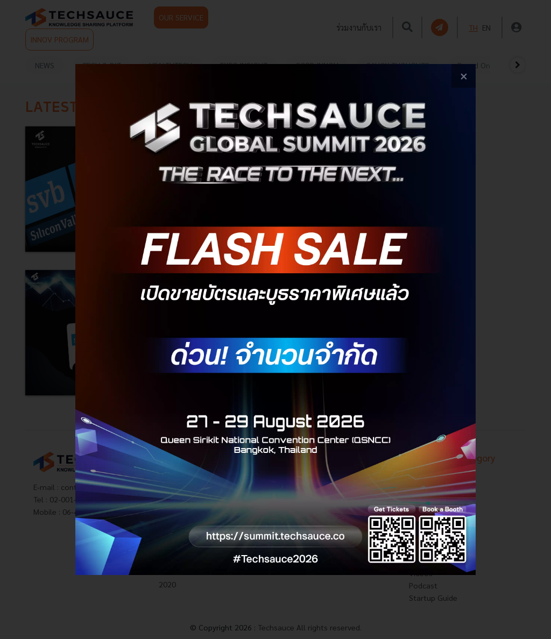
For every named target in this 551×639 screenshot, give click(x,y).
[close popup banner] (463, 76)
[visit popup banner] (275, 319)
